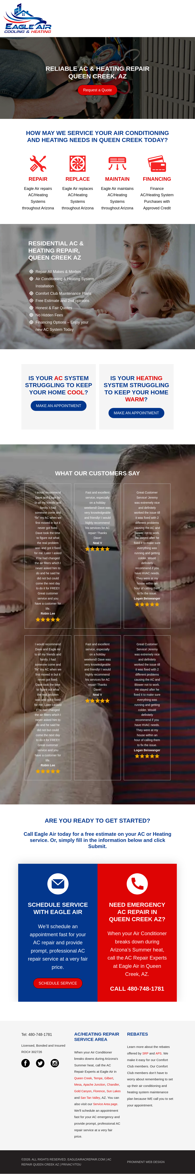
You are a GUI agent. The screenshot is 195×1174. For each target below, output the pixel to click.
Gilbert (108, 1078)
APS (159, 1053)
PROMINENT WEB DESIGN (146, 1162)
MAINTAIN (117, 179)
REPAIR (38, 179)
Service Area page (105, 1104)
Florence (99, 1091)
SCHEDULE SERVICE (58, 983)
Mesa (77, 1084)
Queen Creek (83, 1078)
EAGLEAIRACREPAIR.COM (86, 1159)
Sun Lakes (114, 1091)
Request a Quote (97, 90)
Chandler (113, 1084)
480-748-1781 (145, 988)
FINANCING (157, 179)
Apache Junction (94, 1084)
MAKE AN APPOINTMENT (58, 406)
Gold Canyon (83, 1091)
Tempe (98, 1078)
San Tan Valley (90, 1097)
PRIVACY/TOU (71, 1164)
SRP (145, 1053)
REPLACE (78, 179)
